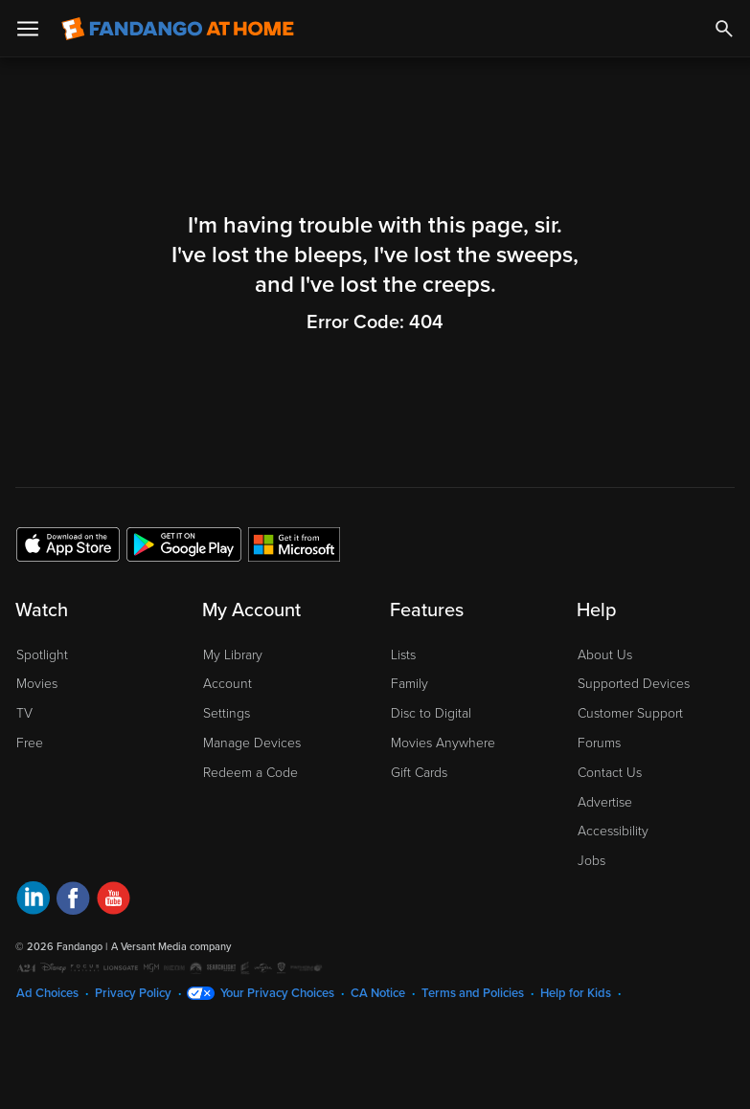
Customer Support (630, 713)
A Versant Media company (171, 947)
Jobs (591, 861)
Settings (226, 713)
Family (409, 684)
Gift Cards (419, 773)
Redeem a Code (250, 773)
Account (227, 684)
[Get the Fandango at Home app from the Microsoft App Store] (294, 543)
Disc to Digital (431, 713)
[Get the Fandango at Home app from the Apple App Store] (68, 543)
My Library (232, 655)
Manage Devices (252, 743)
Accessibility (613, 831)
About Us (605, 655)
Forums (599, 743)
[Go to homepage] (177, 29)
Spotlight (42, 655)
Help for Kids (575, 993)
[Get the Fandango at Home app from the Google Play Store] (183, 543)
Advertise (605, 802)
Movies (36, 684)
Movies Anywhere (443, 743)
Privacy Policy (133, 993)
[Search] (724, 29)
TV (24, 713)
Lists (403, 655)
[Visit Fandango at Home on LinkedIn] (33, 900)
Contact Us (610, 773)
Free (29, 743)
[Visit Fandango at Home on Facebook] (73, 900)
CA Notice (378, 993)
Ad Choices (47, 993)
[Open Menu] (27, 28)
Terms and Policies (472, 993)
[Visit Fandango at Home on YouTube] (113, 900)
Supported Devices (634, 684)
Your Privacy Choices (277, 993)
